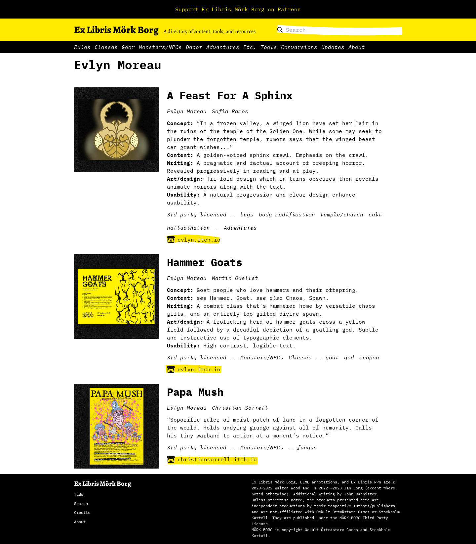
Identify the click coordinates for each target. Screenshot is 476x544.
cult (375, 214)
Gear (128, 47)
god (349, 357)
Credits (82, 512)
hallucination (188, 227)
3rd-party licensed (196, 214)
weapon (369, 357)
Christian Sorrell (240, 407)
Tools (268, 47)
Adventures (222, 47)
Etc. (250, 47)
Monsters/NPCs (160, 47)
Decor (194, 47)
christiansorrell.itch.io (212, 459)
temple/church (341, 214)
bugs (247, 214)
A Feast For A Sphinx (230, 95)
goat (332, 357)
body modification (287, 214)
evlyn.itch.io (193, 240)
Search (81, 503)
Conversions (299, 47)
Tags (78, 494)
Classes (106, 47)
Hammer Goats (204, 262)
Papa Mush (195, 392)
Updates (332, 47)
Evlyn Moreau (187, 111)
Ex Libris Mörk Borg (116, 30)
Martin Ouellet (235, 278)
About (356, 47)
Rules (82, 47)
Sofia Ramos (230, 111)
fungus (307, 447)
